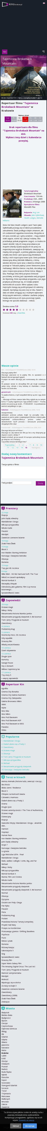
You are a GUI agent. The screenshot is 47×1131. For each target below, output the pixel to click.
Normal (5, 893)
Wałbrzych (6, 1099)
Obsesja (5, 559)
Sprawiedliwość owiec (10, 593)
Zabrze (4, 1104)
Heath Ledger (30, 218)
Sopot (4, 1080)
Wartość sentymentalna (11, 973)
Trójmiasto (6, 1093)
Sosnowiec (6, 1083)
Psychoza (5, 934)
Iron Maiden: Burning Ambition (14, 552)
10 (41, 445)
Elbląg (4, 1031)
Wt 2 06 (35, 119)
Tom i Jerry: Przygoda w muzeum (15, 620)
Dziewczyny (6, 816)
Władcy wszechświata (10, 644)
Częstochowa (7, 1026)
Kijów (4, 707)
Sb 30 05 (19, 119)
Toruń (4, 1091)
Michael (6, 763)
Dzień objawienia (9, 650)
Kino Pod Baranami (9, 717)
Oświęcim (5, 1064)
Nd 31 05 (25, 119)
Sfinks (4, 730)
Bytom (4, 1020)
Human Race (7, 835)
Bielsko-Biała (7, 1015)
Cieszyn (5, 1023)
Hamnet (5, 829)
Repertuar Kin (15, 684)
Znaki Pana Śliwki (8, 543)
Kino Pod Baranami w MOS (13, 723)
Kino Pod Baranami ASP (11, 720)
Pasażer (5, 531)
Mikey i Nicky (7, 610)
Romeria (5, 562)
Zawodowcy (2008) (9, 995)
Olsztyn (5, 1061)
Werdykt (5, 534)
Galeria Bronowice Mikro (12, 701)
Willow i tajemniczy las (11, 669)
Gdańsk (5, 1037)
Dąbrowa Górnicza (9, 1028)
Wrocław (5, 1101)
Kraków (5, 1053)
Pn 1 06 (30, 119)
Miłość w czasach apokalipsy (13, 577)
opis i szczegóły (24, 98)
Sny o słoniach (7, 666)
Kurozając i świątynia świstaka (14, 556)
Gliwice (4, 1042)
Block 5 (5, 549)
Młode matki (7, 528)
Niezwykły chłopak (9, 583)
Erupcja (5, 515)
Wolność (5, 979)
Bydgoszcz (6, 1018)
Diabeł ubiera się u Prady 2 (14, 744)
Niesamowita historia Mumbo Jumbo (17, 613)
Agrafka (5, 688)
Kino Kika (5, 711)
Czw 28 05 (8, 119)
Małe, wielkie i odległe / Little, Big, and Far (19, 861)
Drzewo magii (7, 607)
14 (22, 447)
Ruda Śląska (6, 1072)
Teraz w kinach (15, 777)
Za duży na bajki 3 (9, 986)
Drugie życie (7, 656)
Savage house (7, 663)
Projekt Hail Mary (9, 925)
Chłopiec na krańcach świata (13, 794)
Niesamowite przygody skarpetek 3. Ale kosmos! (22, 617)
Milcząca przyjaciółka (10, 525)
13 (17, 447)
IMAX (4, 704)
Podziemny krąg (8, 629)
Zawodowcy (7, 623)
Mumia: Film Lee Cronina (12, 877)
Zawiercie (5, 1107)
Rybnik (4, 1074)
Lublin (4, 1055)
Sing (3, 954)
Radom (5, 1069)
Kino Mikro (6, 714)
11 (8, 447)
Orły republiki (7, 638)
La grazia (5, 851)
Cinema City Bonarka (10, 691)
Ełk (3, 1034)
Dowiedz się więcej (26, 1120)
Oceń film (21, 313)
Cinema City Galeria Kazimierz (14, 695)
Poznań (5, 1066)
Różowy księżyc (8, 947)
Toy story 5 (6, 675)
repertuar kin (11, 98)
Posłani (5, 918)
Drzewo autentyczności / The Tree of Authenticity (22, 810)
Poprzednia (9, 445)
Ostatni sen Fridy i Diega (12, 902)
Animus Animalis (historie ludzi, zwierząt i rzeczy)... (22, 781)
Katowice (5, 1047)
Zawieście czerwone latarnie (13, 537)
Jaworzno (5, 1045)
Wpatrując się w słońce (11, 982)
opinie (39, 98)
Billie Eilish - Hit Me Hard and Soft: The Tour (20, 574)
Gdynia (4, 1039)
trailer (33, 98)
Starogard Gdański (9, 1085)
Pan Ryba (5, 906)
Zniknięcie (6, 1002)
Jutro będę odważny (10, 518)
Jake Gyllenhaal (37, 215)
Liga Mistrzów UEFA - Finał (13, 854)
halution (5, 410)
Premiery (12, 508)
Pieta (4, 912)
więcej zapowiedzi (10, 678)
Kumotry (5, 659)
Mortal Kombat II (9, 580)
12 (13, 447)
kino (15, 4)
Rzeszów (5, 1077)
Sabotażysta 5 (7, 950)
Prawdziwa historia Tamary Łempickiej (17, 922)
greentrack (6, 392)
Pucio (4, 938)
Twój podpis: (7, 483)
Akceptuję (29, 1126)
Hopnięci (5, 832)
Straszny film (7, 641)
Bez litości (6, 784)
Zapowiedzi (13, 600)
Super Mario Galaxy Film (11, 963)
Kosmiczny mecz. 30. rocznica (14, 635)
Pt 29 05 (14, 119)
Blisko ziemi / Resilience (11, 788)
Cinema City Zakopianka (11, 698)
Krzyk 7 (4, 845)
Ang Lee (12, 69)
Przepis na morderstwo (11, 928)
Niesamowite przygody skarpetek (17, 766)
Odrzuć (16, 1126)
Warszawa (6, 1096)
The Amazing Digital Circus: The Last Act (18, 966)
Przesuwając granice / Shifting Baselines (18, 931)
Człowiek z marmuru (10, 797)
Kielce (4, 1050)
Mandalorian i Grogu (10, 521)
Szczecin (5, 1088)
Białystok (5, 1012)
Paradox (5, 727)
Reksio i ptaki (7, 941)
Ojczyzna (5, 899)
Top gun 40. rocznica (10, 568)
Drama (4, 804)
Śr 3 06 (40, 119)
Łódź (4, 1058)
